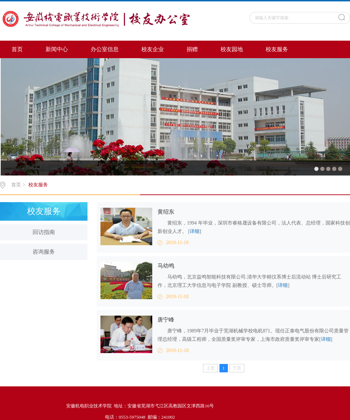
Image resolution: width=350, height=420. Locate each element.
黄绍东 (166, 212)
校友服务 (277, 49)
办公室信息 (105, 49)
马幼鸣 (166, 266)
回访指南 (44, 232)
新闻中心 (57, 49)
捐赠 (192, 49)
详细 (195, 231)
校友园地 (231, 49)
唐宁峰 (166, 320)
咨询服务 (44, 252)
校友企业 (152, 49)
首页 (17, 49)
